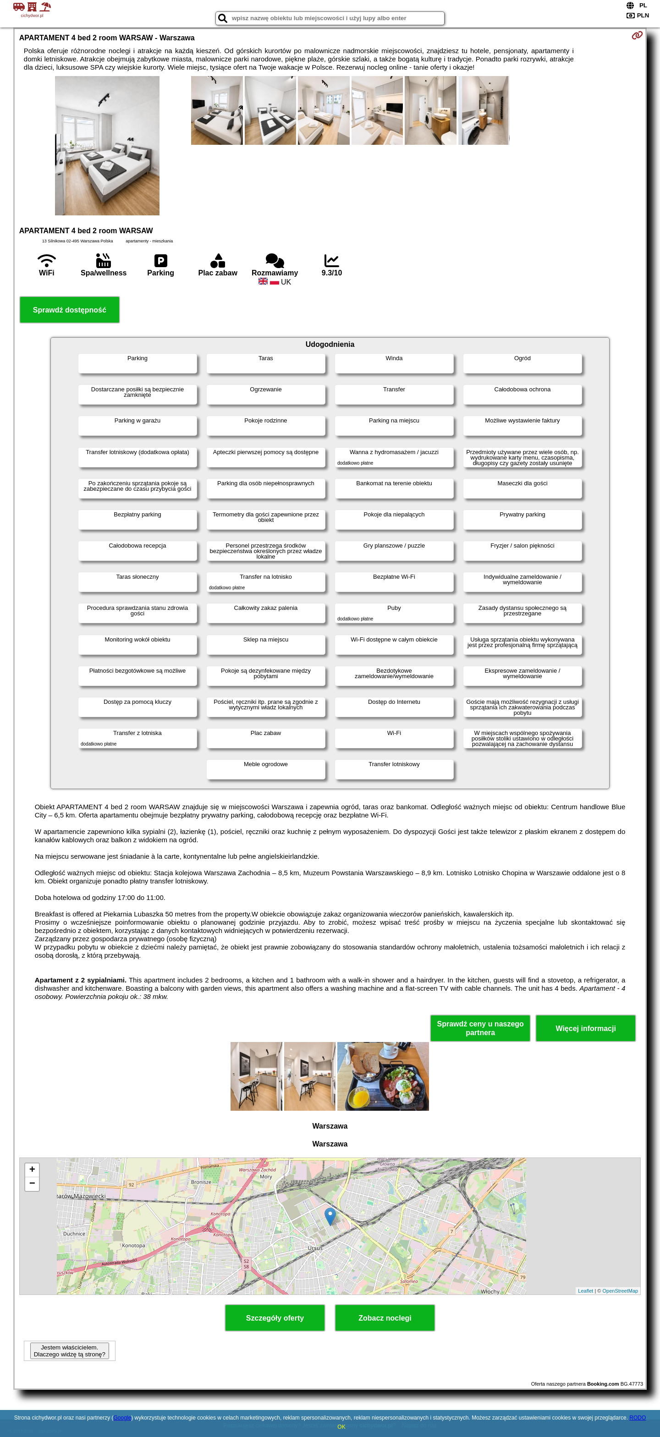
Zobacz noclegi (385, 1318)
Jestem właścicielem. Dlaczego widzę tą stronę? (69, 1351)
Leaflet (585, 1291)
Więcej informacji (586, 1028)
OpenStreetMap (620, 1291)
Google (122, 1418)
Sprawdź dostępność (69, 310)
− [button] (32, 1184)
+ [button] (32, 1170)
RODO (637, 1418)
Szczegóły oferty (275, 1318)
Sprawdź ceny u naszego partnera (480, 1028)
